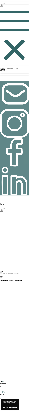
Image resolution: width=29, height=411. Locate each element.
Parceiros (2, 398)
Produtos (1, 205)
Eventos (1, 390)
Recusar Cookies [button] (5, 407)
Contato (1, 6)
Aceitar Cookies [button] (13, 407)
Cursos (1, 386)
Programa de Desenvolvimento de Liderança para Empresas (9, 68)
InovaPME (2, 379)
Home (1, 378)
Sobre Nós (2, 394)
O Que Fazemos (3, 383)
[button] (14, 35)
